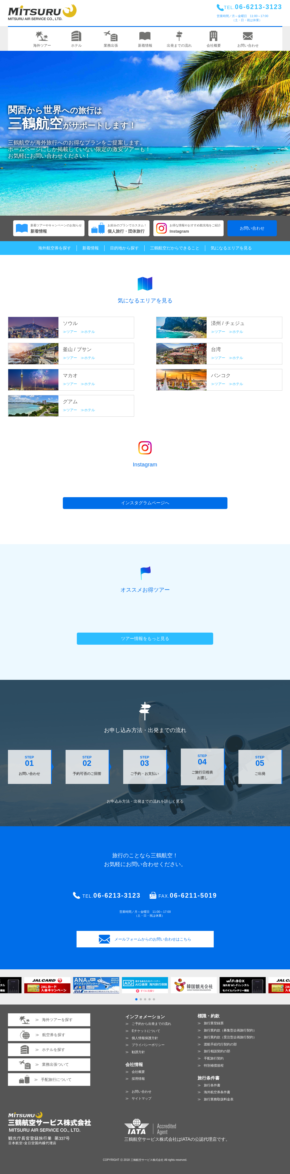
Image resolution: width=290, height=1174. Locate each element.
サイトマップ (141, 1098)
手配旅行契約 (214, 1058)
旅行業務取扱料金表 (218, 1099)
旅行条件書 (212, 1085)
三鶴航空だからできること (174, 248)
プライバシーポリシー (148, 1045)
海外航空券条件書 (217, 1092)
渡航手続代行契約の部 (220, 1044)
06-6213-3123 (116, 895)
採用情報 (138, 1079)
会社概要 (138, 1072)
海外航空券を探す (54, 248)
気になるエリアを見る (231, 248)
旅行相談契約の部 (217, 1051)
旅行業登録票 (214, 1023)
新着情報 (90, 248)
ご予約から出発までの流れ (151, 1024)
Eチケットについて (146, 1031)
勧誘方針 (138, 1052)
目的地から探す (124, 248)
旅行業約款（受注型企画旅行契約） (230, 1037)
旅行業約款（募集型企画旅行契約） (230, 1030)
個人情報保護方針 (145, 1038)
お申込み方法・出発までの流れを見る (145, 801)
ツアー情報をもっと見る (145, 638)
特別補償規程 (214, 1065)
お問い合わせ (252, 228)
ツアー (71, 332)
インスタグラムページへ (145, 502)
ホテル (89, 332)
